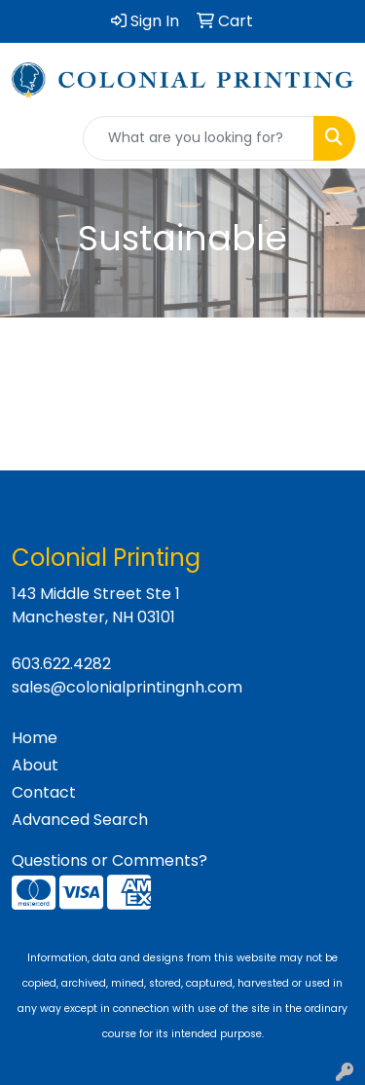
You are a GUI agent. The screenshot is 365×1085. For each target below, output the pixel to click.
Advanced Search (80, 819)
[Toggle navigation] (30, 138)
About (35, 765)
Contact (44, 792)
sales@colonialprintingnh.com (127, 687)
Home (34, 738)
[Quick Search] (198, 138)
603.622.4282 (61, 664)
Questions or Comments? (109, 860)
